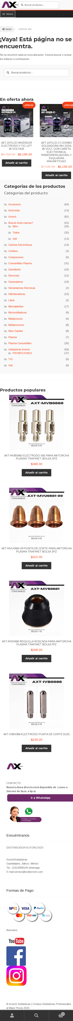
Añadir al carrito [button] (16, 162)
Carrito (57, 1013)
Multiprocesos (16, 325)
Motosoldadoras (17, 312)
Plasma (12, 337)
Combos (13, 251)
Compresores (15, 257)
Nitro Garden (15, 331)
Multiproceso (15, 318)
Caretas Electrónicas (20, 245)
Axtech (12, 216)
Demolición (14, 269)
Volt (14, 238)
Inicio (9, 29)
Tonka (15, 232)
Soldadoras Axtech (19, 349)
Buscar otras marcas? (20, 223)
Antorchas (14, 210)
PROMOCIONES (22, 353)
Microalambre (15, 306)
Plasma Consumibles (20, 343)
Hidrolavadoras (16, 294)
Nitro (15, 226)
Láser (11, 300)
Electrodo (13, 275)
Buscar (36, 1015)
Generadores (15, 281)
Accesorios (14, 204)
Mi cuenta (12, 1015)
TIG (10, 359)
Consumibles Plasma (20, 263)
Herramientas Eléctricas (21, 288)
